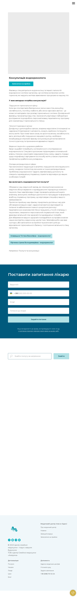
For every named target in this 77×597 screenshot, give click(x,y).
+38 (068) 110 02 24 (48, 580)
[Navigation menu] (73, 3)
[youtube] (19, 546)
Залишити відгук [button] (47, 540)
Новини (43, 537)
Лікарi (10, 577)
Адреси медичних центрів (50, 570)
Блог (9, 583)
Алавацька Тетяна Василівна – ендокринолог (31, 236)
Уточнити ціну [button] (46, 574)
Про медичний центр (48, 534)
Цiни (9, 580)
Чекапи (10, 574)
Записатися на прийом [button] (49, 543)
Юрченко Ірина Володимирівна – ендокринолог (32, 243)
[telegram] (16, 546)
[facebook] (9, 546)
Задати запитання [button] (47, 577)
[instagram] (12, 546)
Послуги (11, 570)
